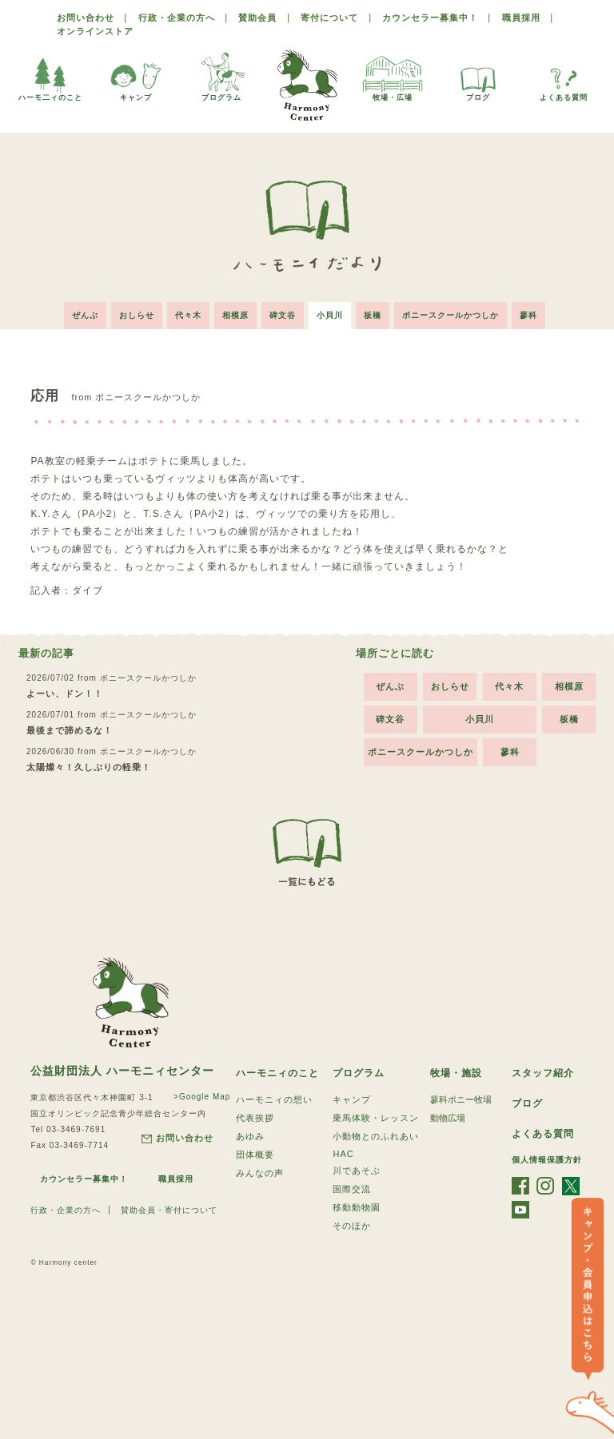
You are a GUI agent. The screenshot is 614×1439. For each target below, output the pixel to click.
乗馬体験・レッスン (376, 1118)
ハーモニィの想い (274, 1099)
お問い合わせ (85, 17)
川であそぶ (357, 1170)
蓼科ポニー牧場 (461, 1099)
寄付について (329, 17)
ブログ (478, 75)
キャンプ (136, 75)
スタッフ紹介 (543, 1073)
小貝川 (330, 315)
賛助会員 (257, 17)
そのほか (352, 1225)
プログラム (221, 75)
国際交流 (352, 1189)
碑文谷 (282, 315)
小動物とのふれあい (376, 1136)
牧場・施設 (456, 1073)
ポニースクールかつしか (450, 315)
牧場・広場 (392, 75)
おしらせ (136, 315)
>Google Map (201, 1096)
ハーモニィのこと (277, 1073)
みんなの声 (260, 1173)
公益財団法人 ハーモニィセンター (122, 1070)
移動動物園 (357, 1207)
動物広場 (447, 1118)
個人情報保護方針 (547, 1159)
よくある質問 (563, 75)
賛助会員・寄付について (169, 1210)
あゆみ (250, 1136)
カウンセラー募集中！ (430, 17)
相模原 (235, 315)
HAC (343, 1154)
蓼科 (528, 315)
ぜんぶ (85, 315)
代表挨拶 (255, 1118)
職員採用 (521, 17)
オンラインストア (95, 31)
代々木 (188, 315)
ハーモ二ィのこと (50, 75)
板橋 (372, 315)
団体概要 (255, 1154)
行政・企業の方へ (176, 17)
